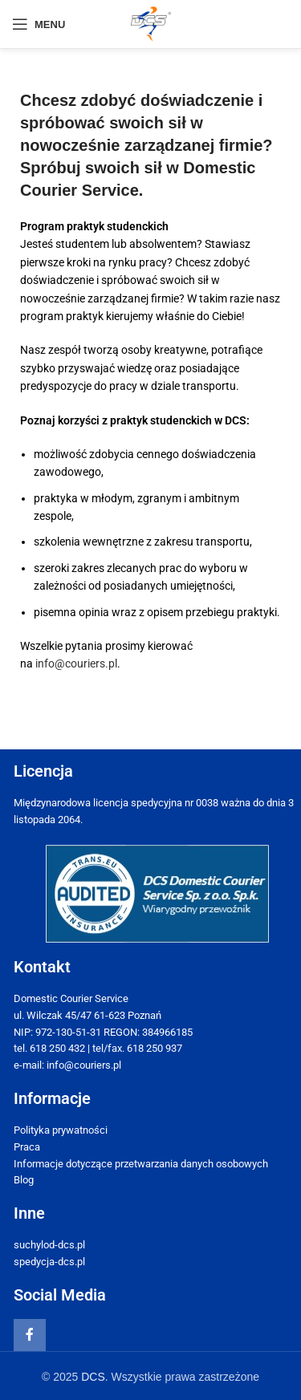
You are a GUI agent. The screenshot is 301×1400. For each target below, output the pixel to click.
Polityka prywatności (61, 1130)
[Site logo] (151, 23)
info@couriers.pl (76, 663)
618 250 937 (154, 1048)
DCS (93, 1376)
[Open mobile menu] (38, 24)
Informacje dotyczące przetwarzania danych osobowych (141, 1164)
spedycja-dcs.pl (49, 1262)
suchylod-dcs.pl (49, 1245)
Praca (27, 1147)
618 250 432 (57, 1048)
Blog (24, 1180)
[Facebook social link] (30, 1335)
